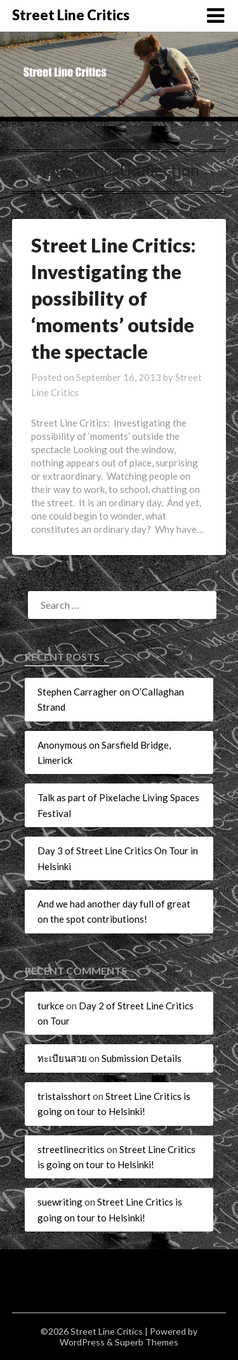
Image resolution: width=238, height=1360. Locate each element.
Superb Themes (146, 1342)
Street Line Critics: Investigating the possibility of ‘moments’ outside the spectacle (113, 298)
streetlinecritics (71, 1149)
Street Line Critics (70, 14)
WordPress (82, 1342)
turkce (50, 1005)
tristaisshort (64, 1096)
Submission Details (142, 1058)
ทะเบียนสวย (62, 1058)
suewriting (60, 1201)
